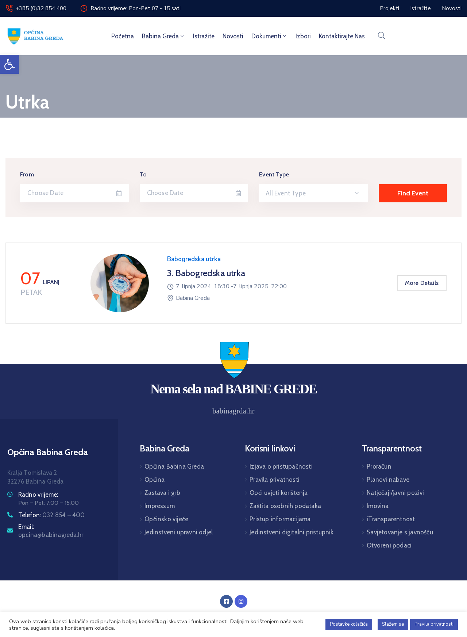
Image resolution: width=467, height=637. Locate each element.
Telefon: (51, 515)
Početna (122, 36)
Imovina (378, 506)
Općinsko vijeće (166, 519)
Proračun (379, 466)
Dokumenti (269, 36)
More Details (422, 282)
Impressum (159, 506)
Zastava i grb (162, 492)
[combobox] (313, 193)
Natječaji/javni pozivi (395, 492)
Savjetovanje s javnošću (400, 532)
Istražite (204, 36)
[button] (9, 64)
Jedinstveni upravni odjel (178, 532)
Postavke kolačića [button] (349, 624)
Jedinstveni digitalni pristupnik (291, 532)
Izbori (303, 36)
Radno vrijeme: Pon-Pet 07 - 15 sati (135, 8)
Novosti (233, 36)
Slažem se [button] (393, 624)
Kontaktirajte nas (342, 36)
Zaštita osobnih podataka (285, 506)
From (27, 174)
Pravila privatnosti (275, 479)
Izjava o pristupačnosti (281, 466)
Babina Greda (163, 36)
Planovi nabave (388, 479)
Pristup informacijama (280, 519)
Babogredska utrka (194, 259)
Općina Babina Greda (174, 466)
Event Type (274, 174)
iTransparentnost (391, 519)
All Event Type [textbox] (286, 193)
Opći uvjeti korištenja (279, 492)
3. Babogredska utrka (206, 273)
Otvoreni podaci (389, 545)
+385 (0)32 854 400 (41, 8)
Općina (154, 479)
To (143, 174)
